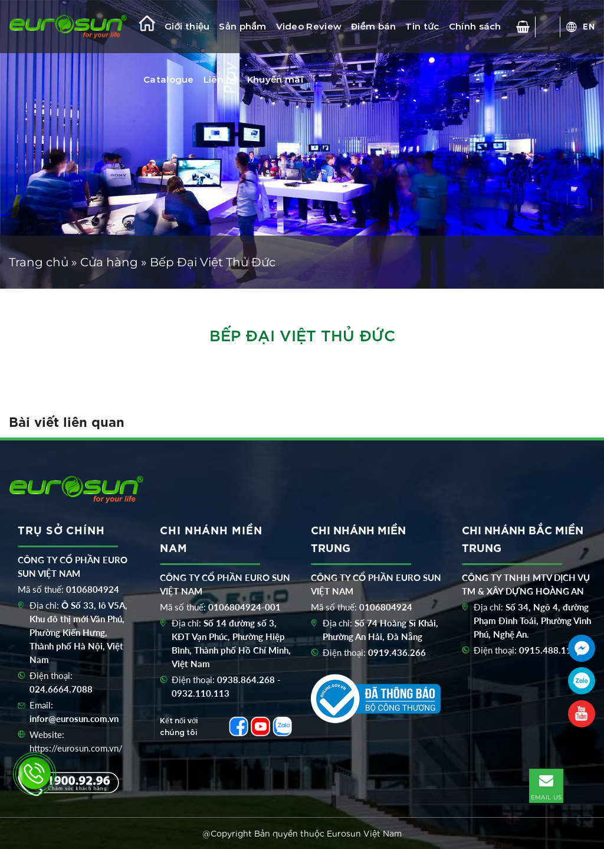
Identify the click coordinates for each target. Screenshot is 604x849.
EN (589, 26)
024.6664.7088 (61, 689)
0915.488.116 (548, 650)
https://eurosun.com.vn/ (76, 748)
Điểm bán (373, 26)
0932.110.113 (200, 693)
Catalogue (168, 79)
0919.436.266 (397, 652)
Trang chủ (38, 262)
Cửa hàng (109, 262)
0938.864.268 (246, 679)
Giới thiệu (187, 26)
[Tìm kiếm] (547, 27)
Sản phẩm (242, 26)
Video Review (309, 26)
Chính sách (475, 26)
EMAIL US (546, 785)
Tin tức (422, 26)
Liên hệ (220, 79)
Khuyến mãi (275, 79)
